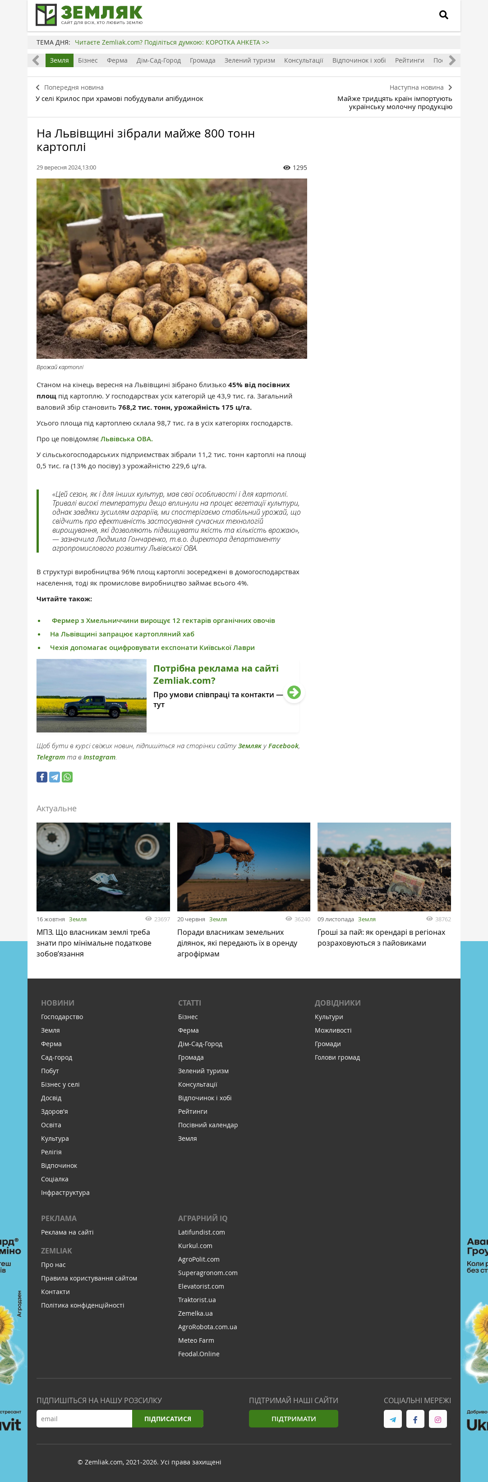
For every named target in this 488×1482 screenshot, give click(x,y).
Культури (329, 1018)
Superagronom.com (208, 1274)
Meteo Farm (196, 1341)
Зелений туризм (250, 60)
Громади (328, 1045)
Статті (189, 1004)
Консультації (303, 60)
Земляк (250, 742)
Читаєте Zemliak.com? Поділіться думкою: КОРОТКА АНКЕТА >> (172, 42)
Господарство (62, 1018)
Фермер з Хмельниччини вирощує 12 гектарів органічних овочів (162, 617)
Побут (50, 1072)
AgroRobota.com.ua (207, 1328)
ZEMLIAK (56, 1252)
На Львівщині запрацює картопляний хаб (122, 631)
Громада (203, 60)
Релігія (51, 1153)
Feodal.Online (199, 1355)
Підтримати (294, 1420)
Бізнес (88, 60)
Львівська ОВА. (127, 435)
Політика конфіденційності (82, 1306)
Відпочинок (59, 1166)
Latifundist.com (201, 1233)
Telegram (51, 754)
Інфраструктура (65, 1193)
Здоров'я (54, 1112)
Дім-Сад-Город (159, 60)
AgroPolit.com (199, 1260)
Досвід (51, 1099)
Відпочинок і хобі (359, 60)
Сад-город (56, 1058)
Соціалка (55, 1180)
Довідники (338, 1004)
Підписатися (167, 1420)
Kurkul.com (195, 1247)
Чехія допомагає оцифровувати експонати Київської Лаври (152, 644)
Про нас (53, 1266)
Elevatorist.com (201, 1287)
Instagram (99, 754)
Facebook (283, 742)
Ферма (117, 60)
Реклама (59, 1220)
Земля (59, 60)
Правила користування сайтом (89, 1279)
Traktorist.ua (197, 1301)
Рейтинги (409, 60)
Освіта (51, 1126)
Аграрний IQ (203, 1220)
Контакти (55, 1293)
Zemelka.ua (195, 1314)
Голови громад (337, 1058)
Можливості (333, 1031)
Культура (55, 1139)
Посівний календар (208, 1126)
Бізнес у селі (60, 1085)
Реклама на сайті (67, 1233)
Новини (57, 1004)
